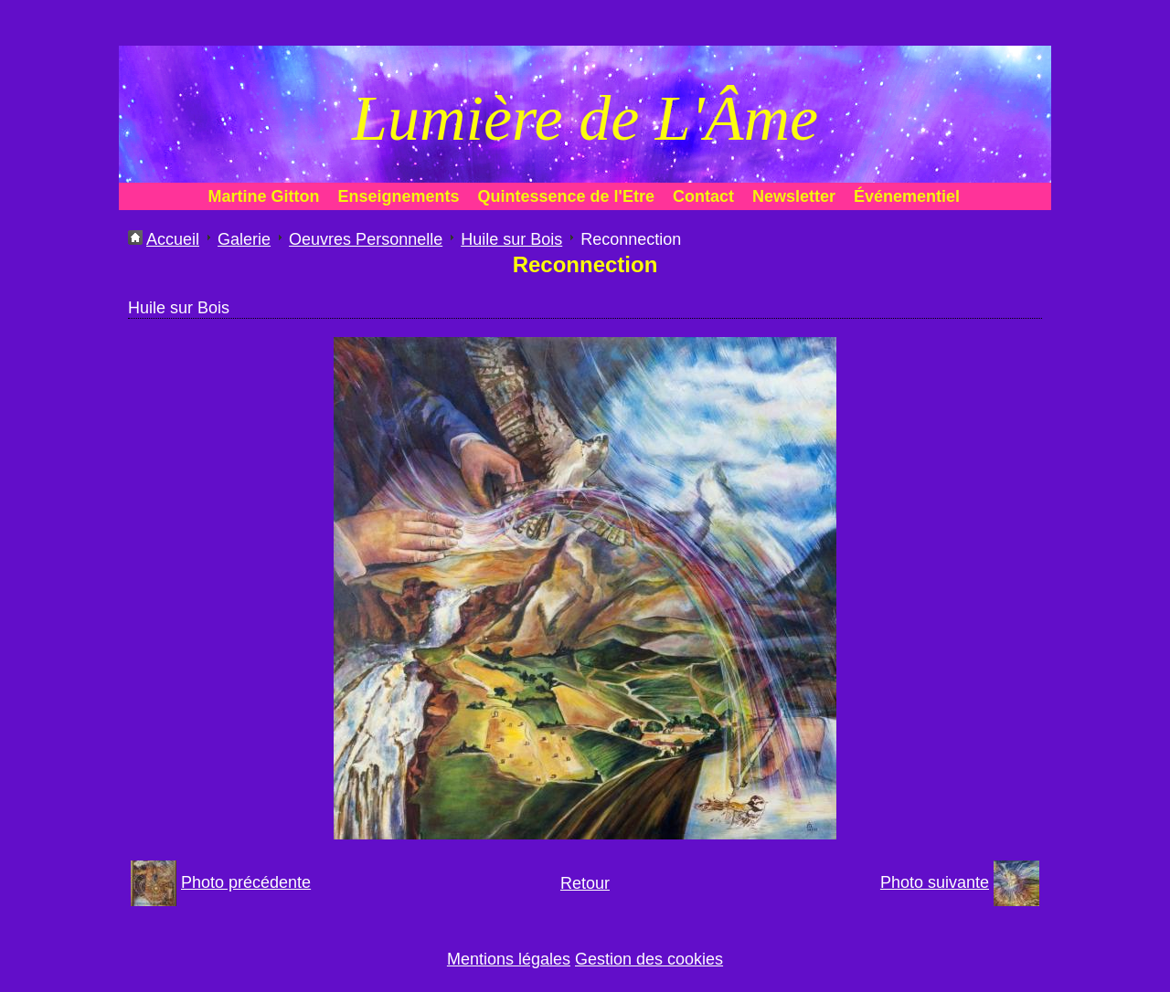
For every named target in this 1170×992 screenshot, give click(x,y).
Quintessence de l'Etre (566, 196)
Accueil (172, 239)
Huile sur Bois (511, 239)
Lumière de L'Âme (585, 118)
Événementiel (907, 196)
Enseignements (399, 196)
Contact (703, 196)
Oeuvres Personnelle (365, 239)
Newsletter (793, 196)
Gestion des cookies (649, 959)
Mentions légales (508, 959)
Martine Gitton (264, 196)
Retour (585, 883)
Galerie (244, 239)
